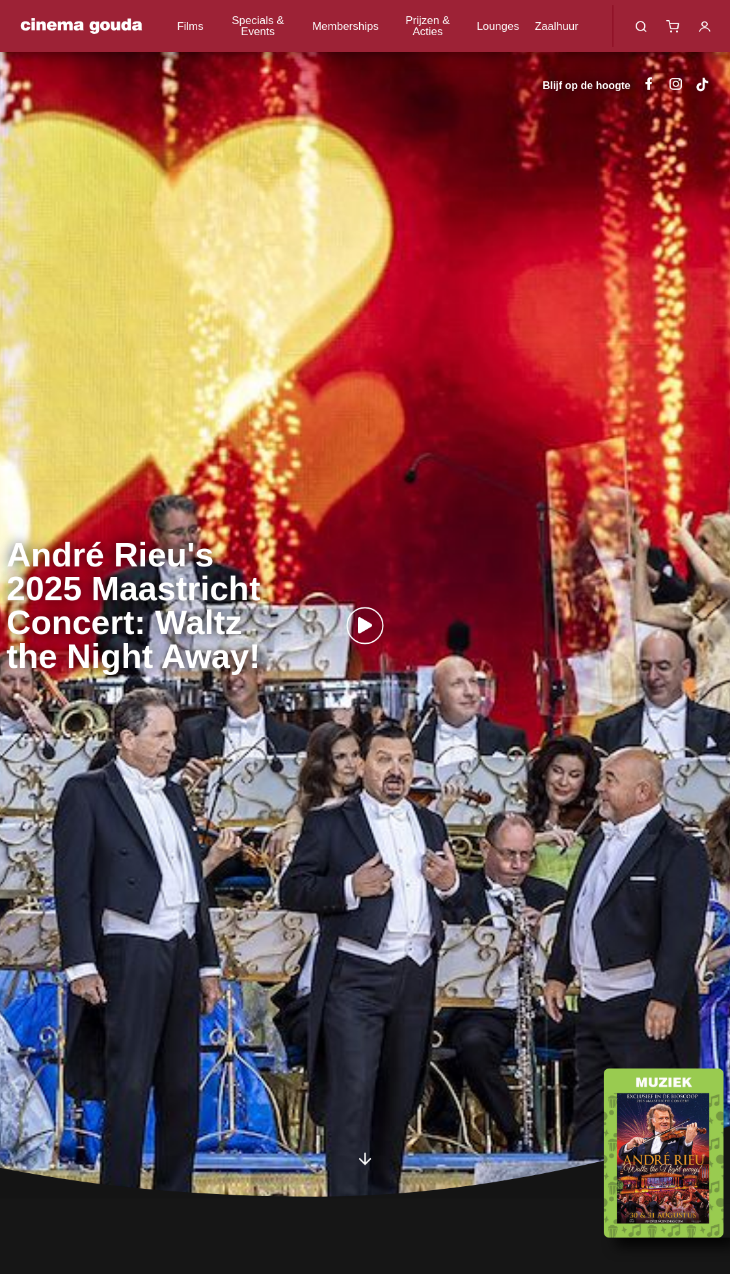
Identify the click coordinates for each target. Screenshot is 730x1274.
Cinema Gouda (81, 26)
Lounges (498, 26)
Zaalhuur (556, 26)
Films (190, 26)
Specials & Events (258, 26)
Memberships (345, 26)
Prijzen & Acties (427, 26)
